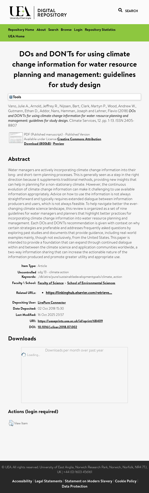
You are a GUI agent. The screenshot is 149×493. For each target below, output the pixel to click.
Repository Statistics (100, 29)
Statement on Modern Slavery (88, 481)
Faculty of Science (51, 283)
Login (78, 29)
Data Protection (74, 486)
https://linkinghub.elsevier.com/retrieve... (79, 292)
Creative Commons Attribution (79, 139)
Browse (66, 29)
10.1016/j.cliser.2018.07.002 (57, 327)
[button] (11, 423)
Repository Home (21, 29)
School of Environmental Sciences (91, 283)
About (41, 29)
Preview (58, 143)
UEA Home (16, 36)
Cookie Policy (125, 481)
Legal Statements (48, 481)
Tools (15, 96)
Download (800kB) (37, 143)
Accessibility (22, 481)
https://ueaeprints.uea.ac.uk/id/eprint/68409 (70, 321)
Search (53, 29)
